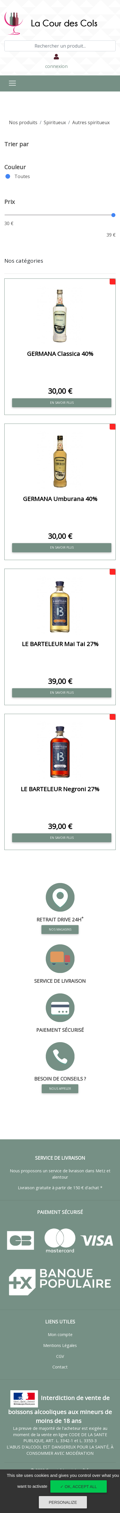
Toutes (22, 176)
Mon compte (60, 1334)
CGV (60, 1356)
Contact (60, 1367)
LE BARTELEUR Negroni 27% (60, 789)
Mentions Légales (60, 1345)
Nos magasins (60, 929)
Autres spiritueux (91, 122)
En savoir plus (62, 403)
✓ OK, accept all (78, 1486)
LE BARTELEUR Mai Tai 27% (60, 644)
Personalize (63, 1502)
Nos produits (23, 122)
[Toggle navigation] (12, 83)
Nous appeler (60, 1089)
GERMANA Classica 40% (60, 354)
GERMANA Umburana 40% (60, 499)
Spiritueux (55, 122)
